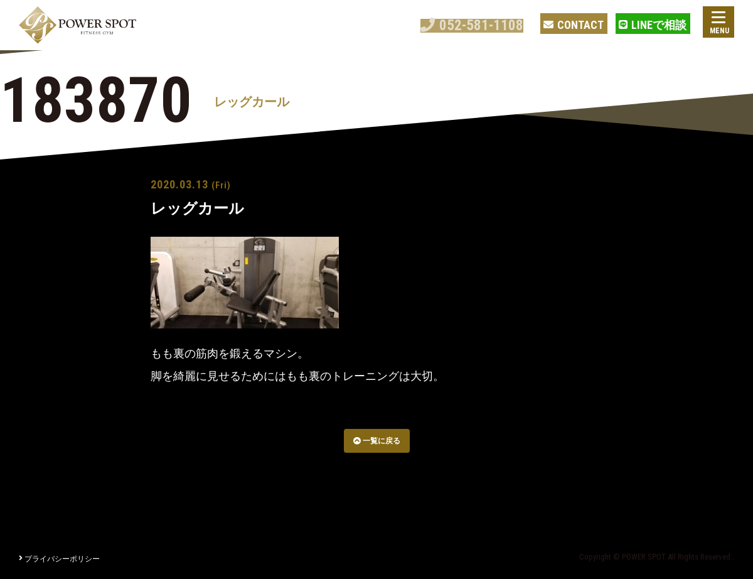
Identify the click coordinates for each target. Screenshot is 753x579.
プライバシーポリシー (59, 559)
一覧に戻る (376, 440)
